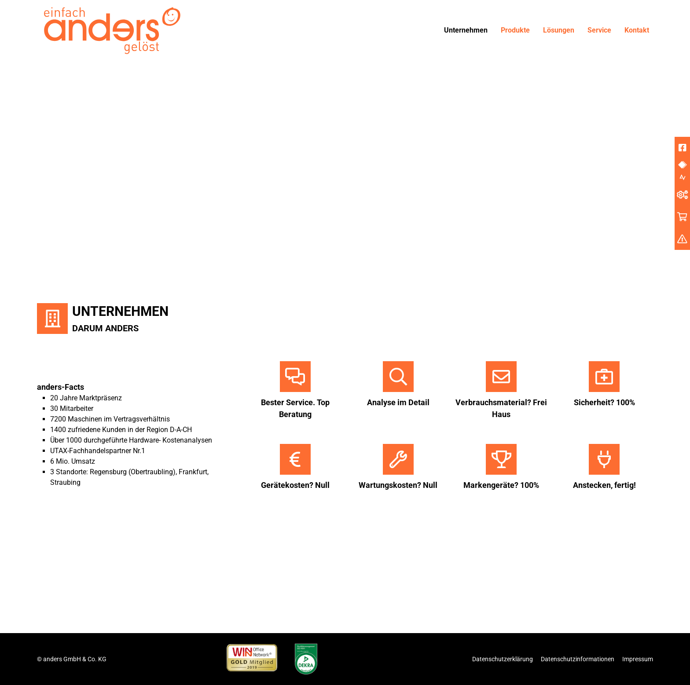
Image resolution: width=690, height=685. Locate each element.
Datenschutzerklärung (502, 659)
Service (599, 30)
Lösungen (558, 30)
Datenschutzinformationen (577, 659)
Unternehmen (466, 30)
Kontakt (636, 30)
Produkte (515, 30)
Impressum (637, 659)
